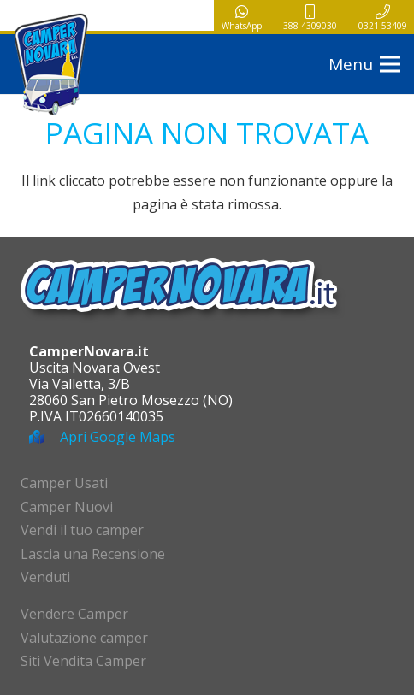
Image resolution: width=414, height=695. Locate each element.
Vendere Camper (74, 613)
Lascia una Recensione (93, 554)
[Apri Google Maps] (44, 437)
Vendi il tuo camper (82, 530)
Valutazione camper (84, 637)
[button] (364, 64)
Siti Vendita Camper (83, 660)
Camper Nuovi (67, 507)
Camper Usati (64, 483)
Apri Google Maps (117, 436)
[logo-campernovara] (51, 64)
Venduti (45, 577)
